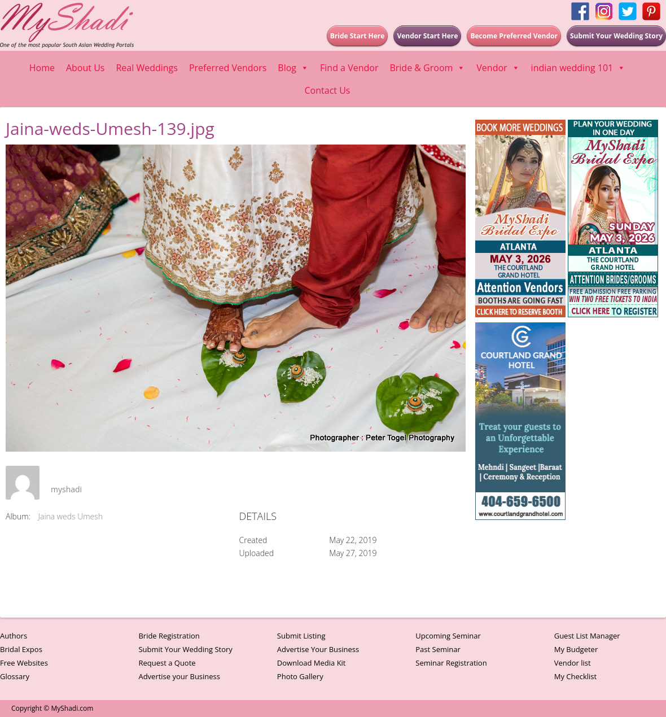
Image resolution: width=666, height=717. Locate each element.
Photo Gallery (300, 676)
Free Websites (24, 663)
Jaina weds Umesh (70, 516)
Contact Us (327, 90)
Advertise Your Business (318, 649)
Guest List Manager (587, 636)
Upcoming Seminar (447, 636)
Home (42, 68)
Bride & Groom (427, 67)
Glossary (14, 676)
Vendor (497, 67)
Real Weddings (146, 68)
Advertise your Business (179, 676)
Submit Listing (301, 636)
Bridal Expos (21, 649)
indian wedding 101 (578, 67)
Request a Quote (166, 663)
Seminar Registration (451, 663)
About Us (85, 68)
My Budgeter (576, 649)
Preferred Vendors (227, 68)
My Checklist (575, 676)
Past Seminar (438, 649)
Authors (13, 636)
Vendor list (572, 663)
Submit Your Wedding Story (185, 649)
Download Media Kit (311, 663)
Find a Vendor (349, 68)
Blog (293, 67)
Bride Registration (168, 636)
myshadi (66, 489)
